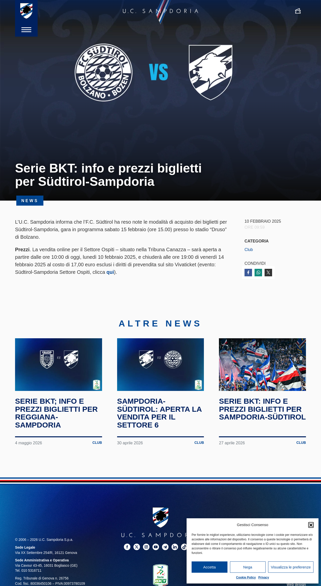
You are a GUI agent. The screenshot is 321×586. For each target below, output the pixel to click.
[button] (310, 524)
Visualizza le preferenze (291, 567)
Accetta (209, 567)
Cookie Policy (246, 577)
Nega (247, 567)
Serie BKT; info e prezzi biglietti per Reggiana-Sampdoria (56, 413)
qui (110, 272)
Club (249, 249)
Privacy (263, 577)
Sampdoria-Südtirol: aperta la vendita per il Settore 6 (159, 413)
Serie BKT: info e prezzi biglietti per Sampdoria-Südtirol (262, 409)
